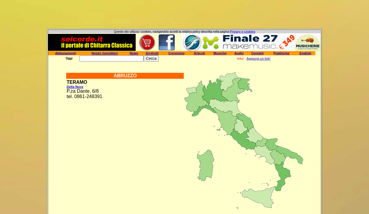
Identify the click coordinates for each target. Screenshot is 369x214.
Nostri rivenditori (104, 53)
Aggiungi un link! (258, 58)
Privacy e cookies (242, 31)
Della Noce (74, 87)
